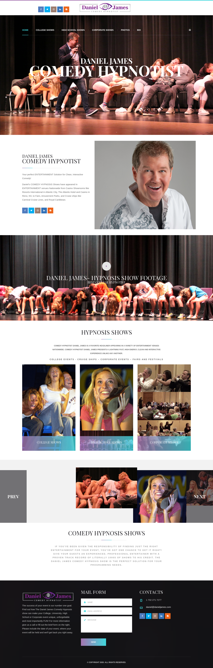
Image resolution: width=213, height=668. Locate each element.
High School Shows (73, 30)
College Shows (45, 30)
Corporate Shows (102, 30)
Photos (125, 30)
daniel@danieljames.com (158, 607)
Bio (139, 30)
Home (25, 30)
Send (93, 642)
